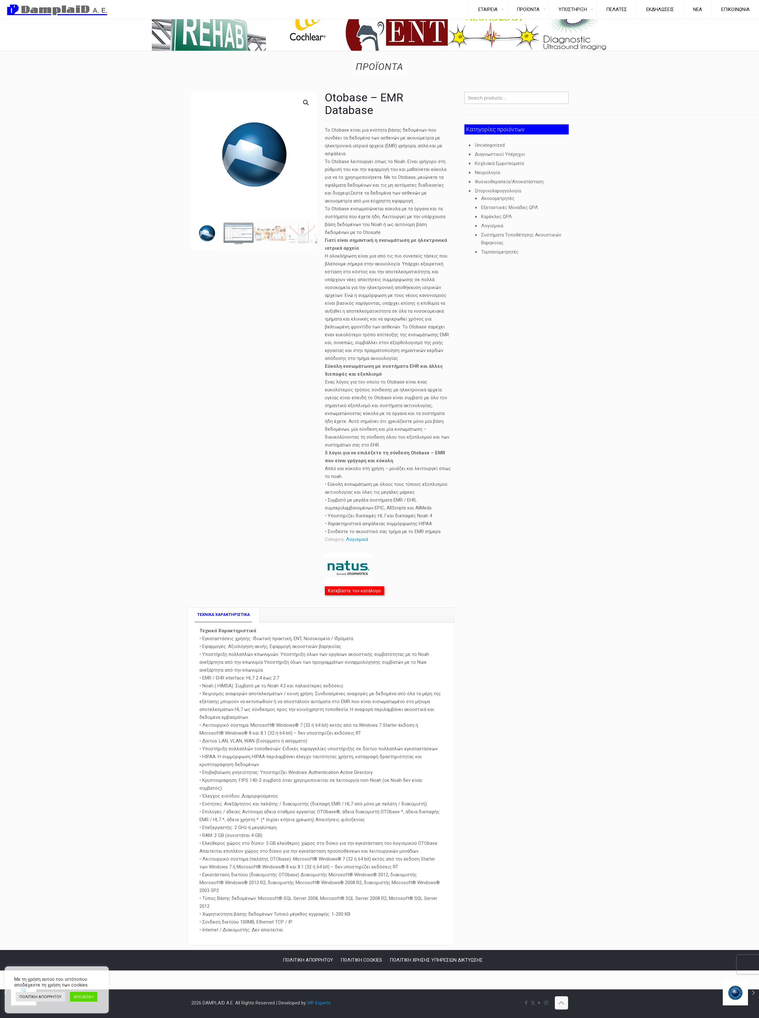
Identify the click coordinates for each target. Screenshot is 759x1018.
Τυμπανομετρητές (500, 252)
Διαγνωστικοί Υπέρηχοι (500, 154)
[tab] (224, 615)
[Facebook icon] (526, 1003)
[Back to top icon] (561, 1002)
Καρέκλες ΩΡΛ (496, 216)
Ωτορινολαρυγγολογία (498, 191)
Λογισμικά (357, 539)
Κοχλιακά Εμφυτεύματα (499, 163)
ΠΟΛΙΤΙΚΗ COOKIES (361, 960)
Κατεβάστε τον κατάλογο (354, 591)
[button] (306, 102)
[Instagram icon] (546, 1003)
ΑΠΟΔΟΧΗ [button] (84, 996)
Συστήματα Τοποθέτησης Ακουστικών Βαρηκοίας (521, 239)
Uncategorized (490, 145)
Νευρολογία (487, 172)
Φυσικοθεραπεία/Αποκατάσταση (509, 182)
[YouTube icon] (539, 1003)
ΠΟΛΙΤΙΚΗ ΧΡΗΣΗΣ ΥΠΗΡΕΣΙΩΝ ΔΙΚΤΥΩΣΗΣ (436, 960)
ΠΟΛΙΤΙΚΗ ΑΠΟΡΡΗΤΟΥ (308, 960)
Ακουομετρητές (498, 198)
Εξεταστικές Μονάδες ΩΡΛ (509, 207)
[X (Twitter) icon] (533, 1003)
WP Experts (319, 1003)
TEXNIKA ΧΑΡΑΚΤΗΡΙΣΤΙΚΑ (223, 614)
